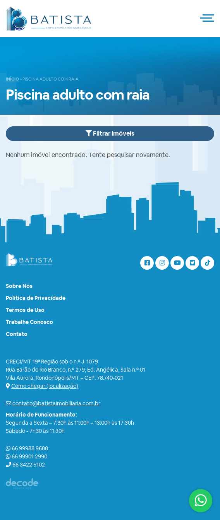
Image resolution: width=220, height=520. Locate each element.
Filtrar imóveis (110, 133)
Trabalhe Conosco (29, 322)
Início (12, 79)
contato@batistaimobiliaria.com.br (56, 403)
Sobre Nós (19, 285)
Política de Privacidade (35, 297)
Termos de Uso (25, 309)
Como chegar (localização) (44, 385)
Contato (17, 334)
